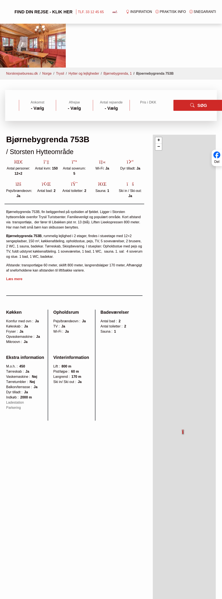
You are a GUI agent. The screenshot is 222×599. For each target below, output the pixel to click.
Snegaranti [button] (202, 11)
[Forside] (114, 11)
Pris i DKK (148, 63)
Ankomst (37, 63)
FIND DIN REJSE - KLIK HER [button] (39, 12)
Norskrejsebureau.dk (22, 35)
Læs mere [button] (14, 240)
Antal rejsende (111, 63)
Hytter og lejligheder (84, 35)
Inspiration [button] (139, 11)
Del (216, 162)
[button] (183, 390)
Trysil (60, 35)
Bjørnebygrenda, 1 (117, 35)
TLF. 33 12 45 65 (91, 12)
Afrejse (74, 63)
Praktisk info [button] (170, 11)
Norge (47, 35)
